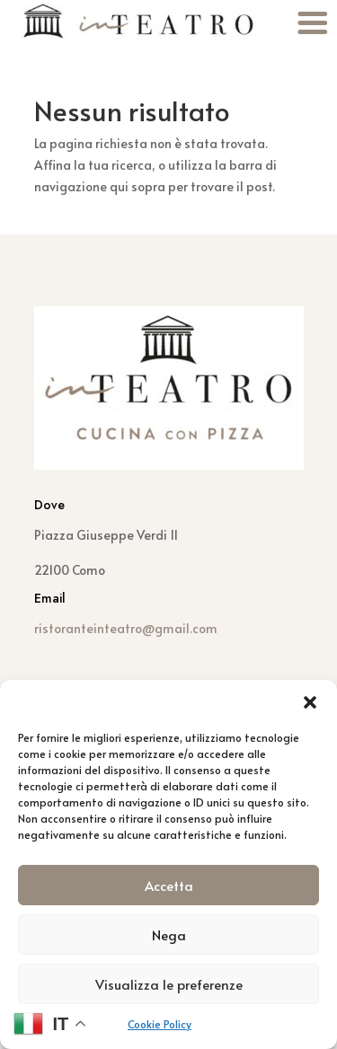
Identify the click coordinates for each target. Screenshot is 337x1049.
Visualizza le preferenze (169, 983)
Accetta (169, 885)
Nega (169, 934)
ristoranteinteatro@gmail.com (125, 628)
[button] (310, 702)
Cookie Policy (159, 1024)
